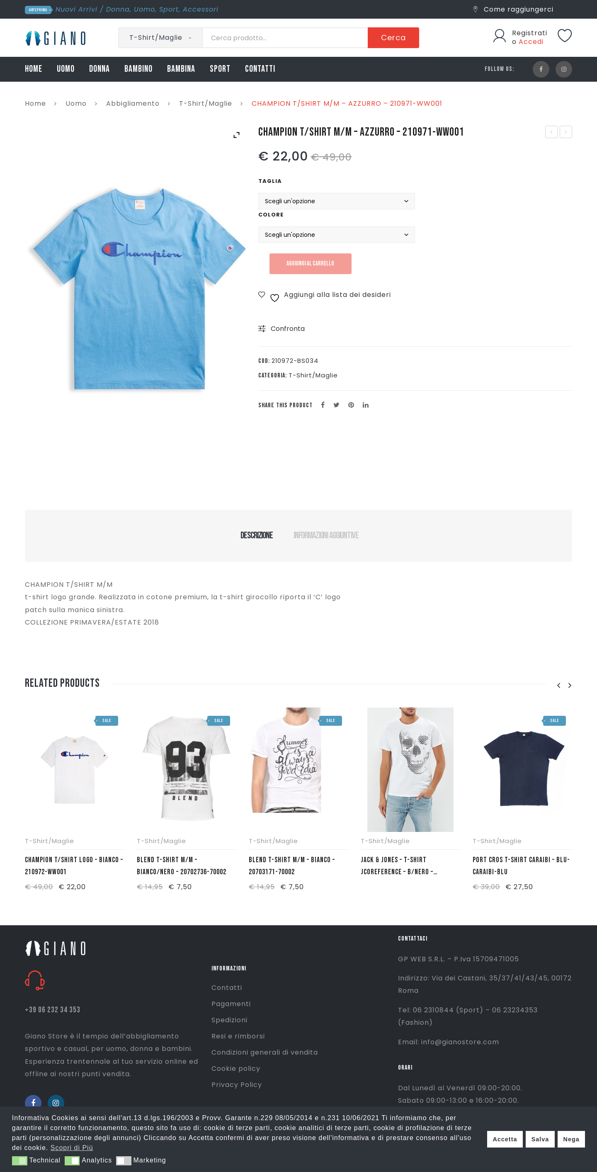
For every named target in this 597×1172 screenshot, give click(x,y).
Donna (118, 9)
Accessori (200, 9)
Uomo (144, 9)
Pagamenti (231, 1004)
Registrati (529, 33)
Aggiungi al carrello (313, 263)
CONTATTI (260, 69)
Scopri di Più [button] (72, 1147)
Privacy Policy (236, 1084)
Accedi (531, 41)
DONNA (99, 69)
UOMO (66, 69)
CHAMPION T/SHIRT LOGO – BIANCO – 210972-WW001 (74, 866)
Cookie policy (235, 1068)
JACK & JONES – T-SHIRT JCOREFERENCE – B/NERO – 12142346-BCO (397, 867)
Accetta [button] (505, 1139)
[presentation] (558, 685)
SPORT (220, 69)
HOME (33, 69)
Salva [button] (540, 1139)
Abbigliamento (133, 103)
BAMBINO (138, 69)
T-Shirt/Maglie (205, 103)
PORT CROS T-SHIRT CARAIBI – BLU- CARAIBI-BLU (521, 866)
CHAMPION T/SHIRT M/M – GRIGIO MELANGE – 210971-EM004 (566, 132)
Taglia (270, 181)
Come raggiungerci (513, 9)
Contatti (226, 987)
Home (35, 103)
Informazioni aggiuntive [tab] (326, 535)
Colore (271, 215)
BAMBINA (181, 69)
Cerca (393, 37)
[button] (19, 1160)
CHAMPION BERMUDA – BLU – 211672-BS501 (552, 132)
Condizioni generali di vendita (264, 1052)
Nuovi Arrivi (76, 9)
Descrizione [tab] (256, 535)
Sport (169, 9)
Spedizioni (229, 1020)
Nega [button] (571, 1139)
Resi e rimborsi (238, 1036)
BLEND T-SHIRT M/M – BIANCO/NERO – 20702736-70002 (181, 866)
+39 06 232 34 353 (52, 1010)
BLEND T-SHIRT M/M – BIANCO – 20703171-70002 (292, 866)
